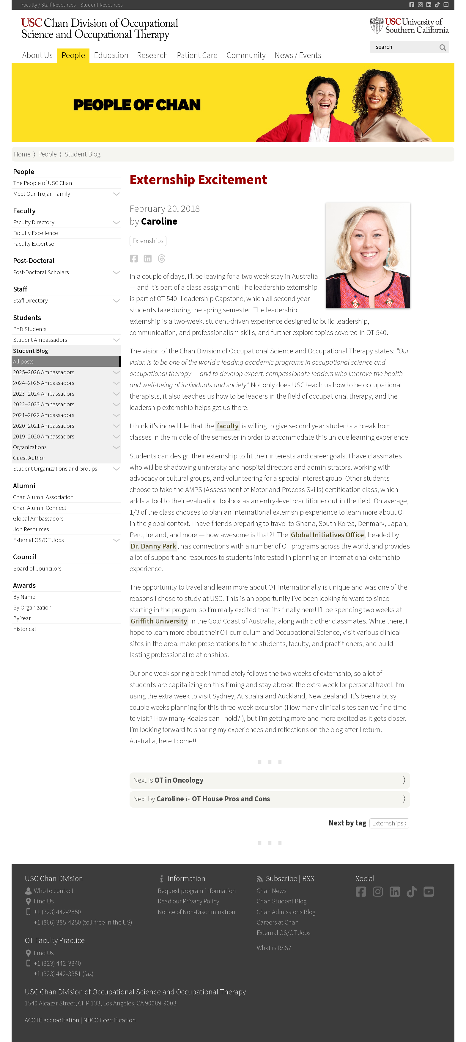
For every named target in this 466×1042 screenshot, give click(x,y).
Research (152, 55)
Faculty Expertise (33, 243)
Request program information (197, 891)
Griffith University (159, 621)
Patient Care (197, 55)
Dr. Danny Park (153, 546)
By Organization (32, 607)
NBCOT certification (109, 1020)
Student (102, 5)
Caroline (159, 221)
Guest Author (29, 458)
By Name (24, 597)
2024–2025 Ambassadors (43, 383)
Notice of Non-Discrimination (196, 912)
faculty (228, 426)
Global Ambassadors (38, 518)
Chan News (271, 891)
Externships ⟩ (389, 823)
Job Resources (31, 529)
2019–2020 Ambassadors (43, 436)
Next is (168, 780)
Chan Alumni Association (43, 497)
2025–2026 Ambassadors (43, 372)
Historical (24, 629)
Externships (148, 241)
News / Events (298, 55)
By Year (22, 618)
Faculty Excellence (35, 233)
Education (111, 55)
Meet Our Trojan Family (41, 193)
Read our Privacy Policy (188, 901)
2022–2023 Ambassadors (43, 404)
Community (246, 55)
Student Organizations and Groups (55, 468)
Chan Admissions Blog (286, 912)
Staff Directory (30, 300)
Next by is (201, 799)
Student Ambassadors (40, 340)
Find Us (44, 901)
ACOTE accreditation (52, 1020)
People (73, 55)
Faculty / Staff (48, 5)
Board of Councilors (37, 568)
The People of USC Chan (42, 183)
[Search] (409, 47)
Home (22, 154)
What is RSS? (274, 948)
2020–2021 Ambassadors (43, 425)
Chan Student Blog (281, 901)
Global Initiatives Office (327, 535)
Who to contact (54, 891)
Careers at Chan (278, 922)
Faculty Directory (33, 222)
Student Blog (82, 154)
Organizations (30, 447)
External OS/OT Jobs (38, 540)
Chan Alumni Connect (39, 508)
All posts (23, 361)
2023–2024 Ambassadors (43, 393)
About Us (37, 55)
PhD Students (29, 329)
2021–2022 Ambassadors (43, 415)
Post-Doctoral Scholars (41, 272)
